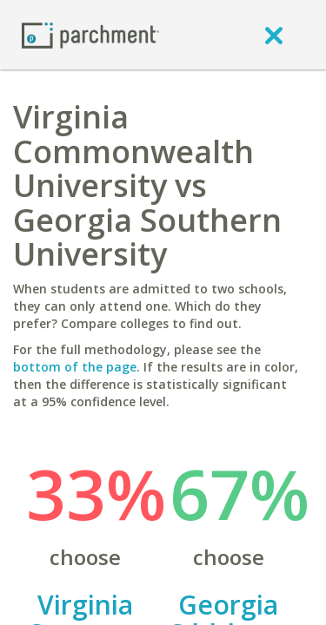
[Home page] (90, 34)
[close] (273, 34)
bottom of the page (74, 367)
